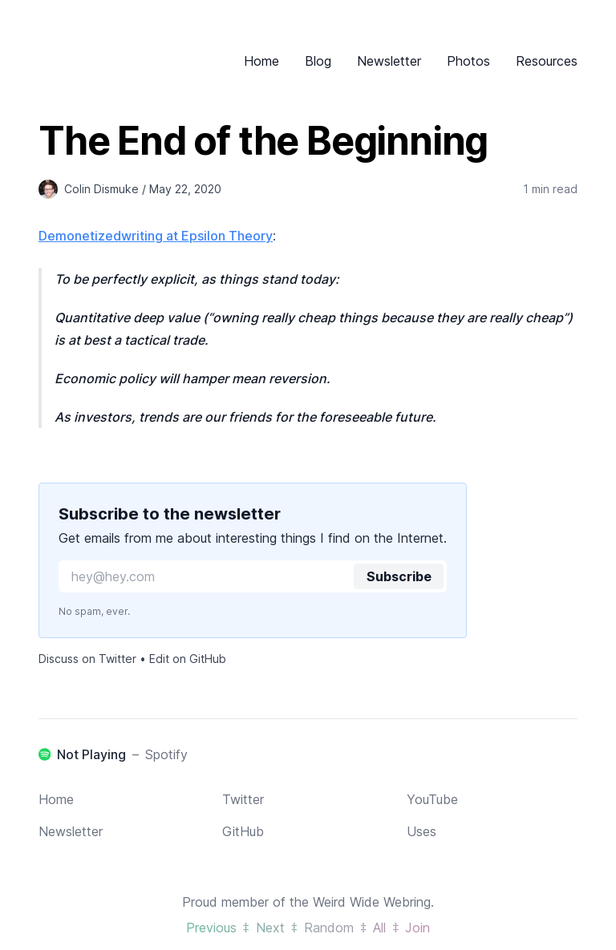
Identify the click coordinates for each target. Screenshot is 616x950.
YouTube (432, 799)
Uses (421, 831)
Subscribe (399, 576)
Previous (211, 928)
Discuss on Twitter (87, 658)
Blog (318, 61)
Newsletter (389, 61)
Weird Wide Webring (372, 902)
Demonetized (79, 236)
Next (270, 928)
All (379, 928)
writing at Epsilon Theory (197, 236)
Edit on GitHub (187, 658)
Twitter (243, 799)
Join (417, 928)
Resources (547, 61)
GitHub (243, 831)
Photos (468, 61)
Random (329, 928)
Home (261, 61)
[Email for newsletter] (253, 576)
